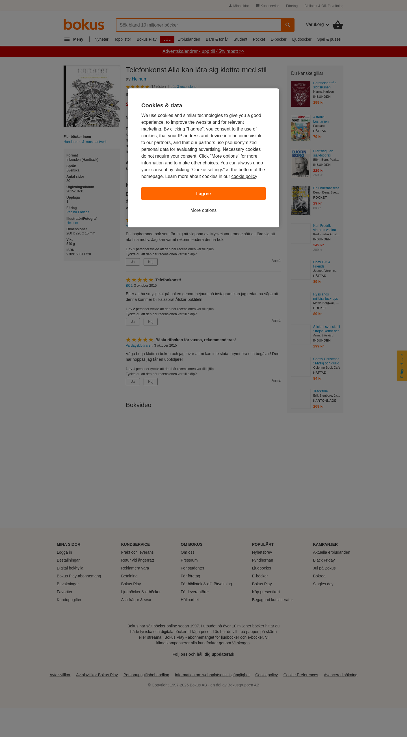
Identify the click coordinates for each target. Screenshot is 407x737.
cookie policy (244, 176)
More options (203, 210)
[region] (203, 157)
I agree (203, 193)
